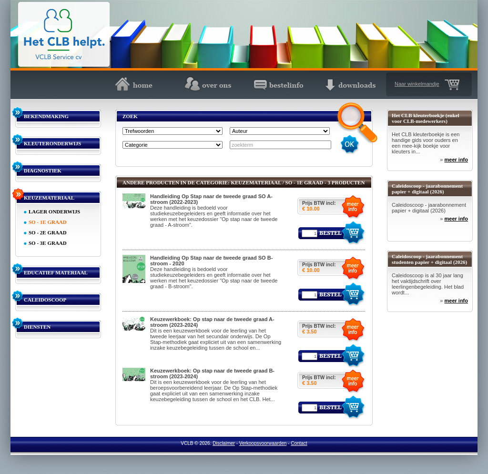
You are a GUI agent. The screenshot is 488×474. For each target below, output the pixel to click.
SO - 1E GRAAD (48, 222)
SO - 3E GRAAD (48, 243)
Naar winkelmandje (417, 84)
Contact (299, 443)
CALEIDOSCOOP (45, 300)
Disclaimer (224, 443)
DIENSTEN (37, 327)
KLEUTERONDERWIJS (52, 143)
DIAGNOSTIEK (42, 170)
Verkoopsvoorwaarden (263, 443)
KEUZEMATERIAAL (49, 198)
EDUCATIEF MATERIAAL (56, 272)
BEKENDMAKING (46, 116)
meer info (456, 159)
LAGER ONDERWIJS (54, 211)
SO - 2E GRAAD (48, 232)
